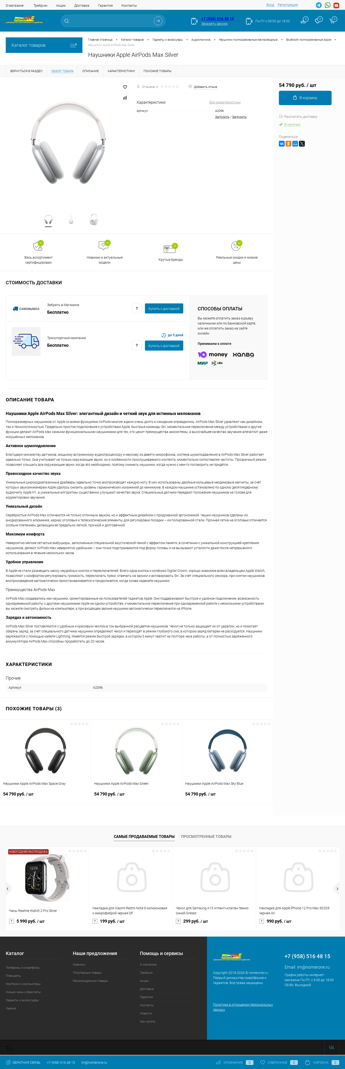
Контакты (129, 5)
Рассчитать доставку (298, 117)
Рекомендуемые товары (90, 982)
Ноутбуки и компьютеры (23, 985)
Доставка (81, 5)
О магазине (14, 5)
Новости (146, 1014)
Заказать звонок (214, 24)
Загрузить (222, 117)
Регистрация (288, 5)
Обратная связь (23, 1062)
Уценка (11, 1009)
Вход (270, 5)
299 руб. (192, 922)
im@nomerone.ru (313, 968)
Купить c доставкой (164, 310)
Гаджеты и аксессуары (22, 1001)
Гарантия (105, 5)
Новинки (79, 965)
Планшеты (13, 976)
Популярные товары (87, 973)
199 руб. (108, 922)
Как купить (147, 1022)
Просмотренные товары (206, 837)
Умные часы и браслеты (23, 993)
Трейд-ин (40, 5)
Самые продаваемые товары (144, 837)
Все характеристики (225, 102)
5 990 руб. (27, 922)
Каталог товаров (44, 45)
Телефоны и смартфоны (23, 968)
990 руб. (275, 922)
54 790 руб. (45, 797)
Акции (61, 5)
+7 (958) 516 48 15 (217, 19)
